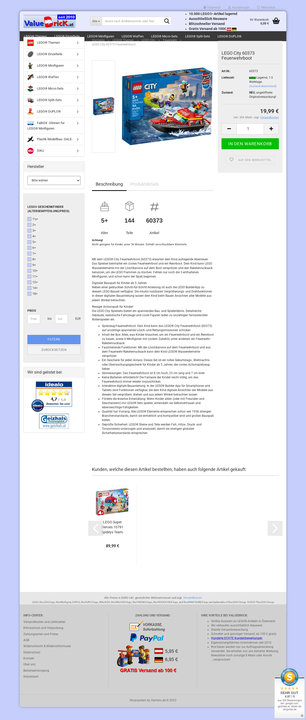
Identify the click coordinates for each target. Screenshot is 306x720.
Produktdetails (144, 197)
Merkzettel (266, 7)
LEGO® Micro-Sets (164, 36)
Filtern (54, 352)
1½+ (32, 232)
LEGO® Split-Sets (197, 36)
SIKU (35, 164)
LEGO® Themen (35, 36)
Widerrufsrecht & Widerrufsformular (47, 659)
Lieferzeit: (228, 90)
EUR (77, 331)
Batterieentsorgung (36, 683)
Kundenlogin (238, 7)
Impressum (31, 689)
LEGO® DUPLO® (229, 36)
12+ (32, 295)
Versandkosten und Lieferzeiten (44, 635)
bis (49, 331)
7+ (31, 267)
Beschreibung (109, 197)
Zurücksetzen (54, 363)
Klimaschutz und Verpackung (43, 641)
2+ (31, 238)
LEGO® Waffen (133, 36)
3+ (31, 244)
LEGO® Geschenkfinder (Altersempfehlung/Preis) (48, 222)
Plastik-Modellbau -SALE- (50, 152)
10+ (32, 284)
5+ (31, 255)
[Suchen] (166, 21)
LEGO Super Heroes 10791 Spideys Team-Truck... (112, 540)
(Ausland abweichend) (263, 99)
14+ (32, 301)
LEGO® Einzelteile (67, 36)
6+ (31, 261)
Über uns (29, 677)
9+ (31, 278)
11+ (32, 289)
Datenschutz (31, 665)
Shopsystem (138, 713)
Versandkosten (192, 610)
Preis (31, 323)
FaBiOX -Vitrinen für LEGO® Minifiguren (46, 138)
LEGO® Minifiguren (100, 36)
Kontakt (28, 671)
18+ (32, 307)
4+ (31, 249)
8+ (31, 272)
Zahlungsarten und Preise (40, 647)
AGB (26, 653)
